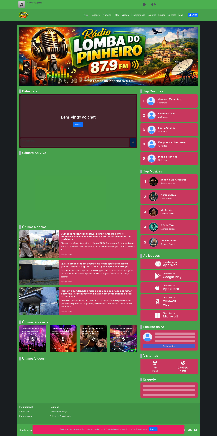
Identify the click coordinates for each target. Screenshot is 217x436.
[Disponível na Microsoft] (169, 315)
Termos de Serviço (58, 411)
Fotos (116, 15)
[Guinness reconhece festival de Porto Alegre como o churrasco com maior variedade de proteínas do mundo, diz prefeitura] (78, 244)
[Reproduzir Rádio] (145, 4)
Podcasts (95, 15)
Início (86, 15)
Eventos (152, 15)
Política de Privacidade (60, 416)
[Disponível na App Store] (169, 287)
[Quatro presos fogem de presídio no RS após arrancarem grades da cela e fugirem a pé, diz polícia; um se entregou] (78, 272)
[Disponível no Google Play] (169, 275)
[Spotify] (195, 430)
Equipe (161, 15)
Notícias (107, 15)
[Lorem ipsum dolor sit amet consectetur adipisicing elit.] (32, 338)
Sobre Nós (24, 411)
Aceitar (153, 429)
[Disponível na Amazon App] (169, 301)
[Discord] (190, 430)
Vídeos (125, 15)
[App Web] (169, 264)
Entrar (193, 15)
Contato (172, 15)
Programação (138, 15)
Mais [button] (180, 15)
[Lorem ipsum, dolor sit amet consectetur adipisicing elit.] (63, 338)
